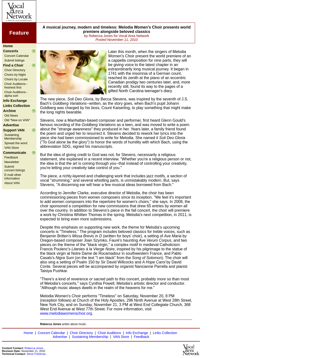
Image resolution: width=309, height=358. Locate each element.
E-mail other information (12, 176)
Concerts (10, 51)
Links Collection (16, 106)
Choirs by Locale (16, 79)
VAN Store (11, 147)
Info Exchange (15, 101)
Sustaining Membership (12, 136)
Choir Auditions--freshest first (16, 85)
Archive (9, 111)
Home (8, 46)
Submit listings (14, 60)
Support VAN (13, 130)
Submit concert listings (14, 168)
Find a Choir (13, 65)
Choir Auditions (109, 333)
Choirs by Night (15, 74)
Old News (11, 115)
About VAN (12, 183)
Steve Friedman (36, 353)
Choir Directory (14, 70)
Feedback (11, 157)
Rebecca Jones (34, 348)
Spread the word (15, 143)
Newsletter (11, 162)
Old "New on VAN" (17, 120)
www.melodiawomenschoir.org (66, 313)
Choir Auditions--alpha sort (16, 93)
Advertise (11, 125)
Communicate (14, 153)
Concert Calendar (16, 56)
